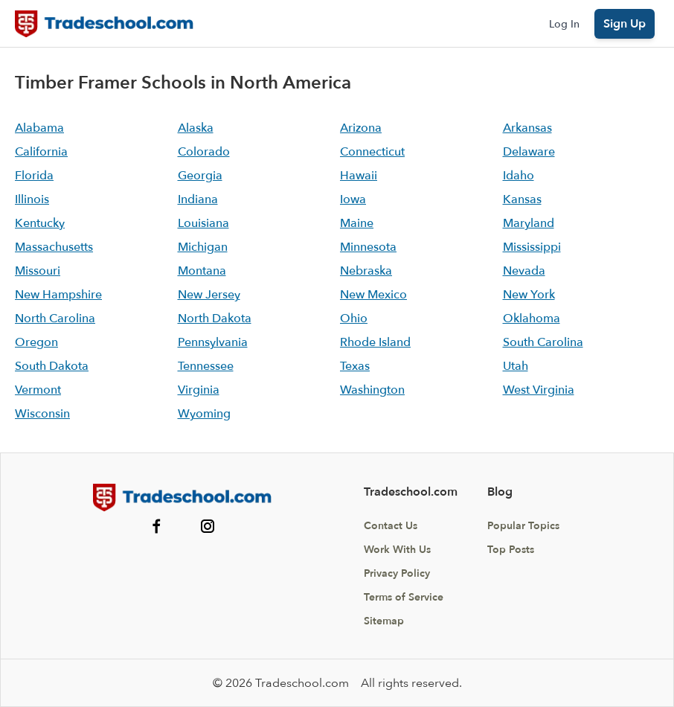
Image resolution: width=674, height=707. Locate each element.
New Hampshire (58, 295)
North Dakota (214, 318)
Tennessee (206, 366)
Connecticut (372, 152)
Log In (564, 24)
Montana (202, 271)
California (41, 152)
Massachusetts (54, 247)
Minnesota (368, 247)
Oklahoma (531, 318)
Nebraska (366, 271)
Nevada (524, 271)
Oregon (36, 342)
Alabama (39, 128)
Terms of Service (403, 597)
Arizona (361, 128)
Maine (356, 223)
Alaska (196, 128)
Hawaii (358, 175)
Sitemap (384, 621)
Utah (515, 366)
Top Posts (510, 550)
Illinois (32, 199)
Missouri (37, 271)
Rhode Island (375, 342)
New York (529, 295)
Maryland (528, 223)
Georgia (200, 175)
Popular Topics (523, 526)
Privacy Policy (397, 573)
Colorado (204, 152)
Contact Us (390, 526)
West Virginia (538, 390)
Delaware (529, 152)
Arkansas (527, 128)
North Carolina (55, 318)
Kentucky (40, 223)
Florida (34, 175)
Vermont (38, 390)
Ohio (354, 318)
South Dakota (52, 366)
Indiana (198, 199)
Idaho (518, 175)
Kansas (522, 199)
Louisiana (203, 223)
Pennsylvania (213, 342)
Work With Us (397, 550)
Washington (372, 390)
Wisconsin (42, 414)
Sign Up (624, 24)
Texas (355, 366)
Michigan (203, 247)
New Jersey (209, 295)
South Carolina (543, 342)
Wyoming (204, 414)
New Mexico (373, 295)
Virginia (198, 390)
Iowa (353, 199)
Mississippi (532, 247)
